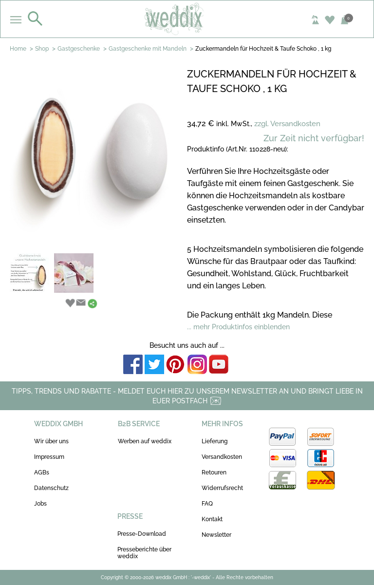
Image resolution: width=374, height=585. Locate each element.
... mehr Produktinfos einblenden (238, 327)
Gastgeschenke (78, 48)
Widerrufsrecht (222, 488)
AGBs (41, 472)
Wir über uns (51, 441)
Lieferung (214, 441)
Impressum (49, 456)
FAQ (207, 503)
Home (18, 48)
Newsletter (216, 534)
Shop (42, 48)
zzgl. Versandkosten (287, 123)
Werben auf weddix (144, 441)
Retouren (214, 472)
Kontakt (212, 519)
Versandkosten (222, 456)
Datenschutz (51, 488)
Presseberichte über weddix (144, 553)
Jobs (40, 503)
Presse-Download (141, 533)
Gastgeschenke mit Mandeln (148, 48)
